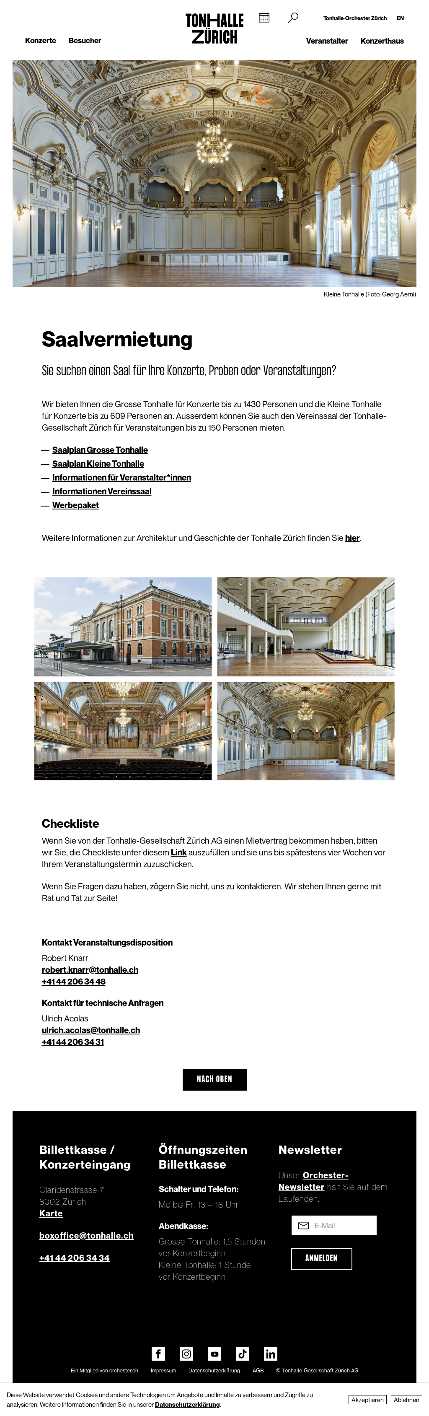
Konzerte (40, 40)
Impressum (163, 1370)
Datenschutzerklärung (214, 1370)
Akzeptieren (367, 1399)
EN (400, 18)
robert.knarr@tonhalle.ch (90, 970)
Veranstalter (327, 40)
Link (179, 852)
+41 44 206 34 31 (73, 1042)
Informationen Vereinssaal (102, 491)
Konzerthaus (382, 40)
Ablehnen (406, 1399)
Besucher (85, 40)
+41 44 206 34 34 (74, 1258)
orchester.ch (123, 1370)
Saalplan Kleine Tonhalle (98, 464)
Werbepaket (75, 505)
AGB (258, 1370)
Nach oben (215, 1080)
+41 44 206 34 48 (74, 982)
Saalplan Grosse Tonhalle (100, 450)
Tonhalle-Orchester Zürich (355, 18)
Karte (51, 1213)
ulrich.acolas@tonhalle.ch (91, 1030)
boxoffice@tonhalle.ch (86, 1236)
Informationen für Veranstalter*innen (121, 478)
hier (352, 538)
